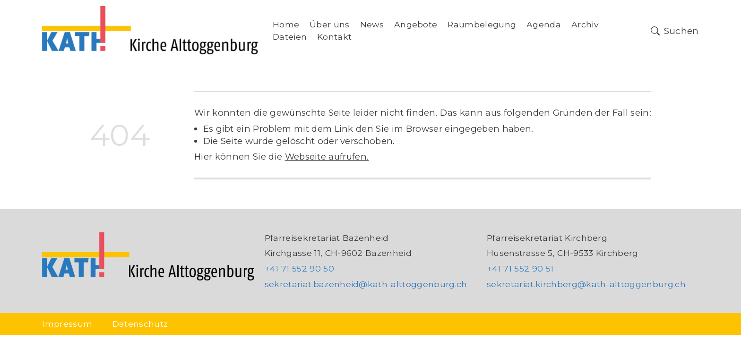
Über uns (330, 24)
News (372, 24)
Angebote (416, 24)
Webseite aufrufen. (327, 156)
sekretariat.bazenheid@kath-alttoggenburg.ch (366, 284)
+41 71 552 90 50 (299, 268)
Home (286, 24)
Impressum (67, 324)
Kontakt (334, 37)
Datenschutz (140, 324)
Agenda (543, 24)
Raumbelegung (482, 24)
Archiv (585, 24)
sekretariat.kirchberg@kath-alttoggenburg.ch (586, 284)
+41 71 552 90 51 (520, 268)
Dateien (290, 37)
